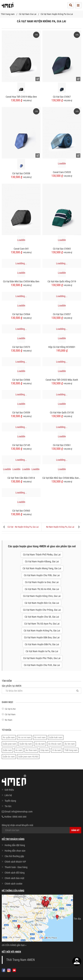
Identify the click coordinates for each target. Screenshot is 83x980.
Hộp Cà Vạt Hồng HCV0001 (61, 347)
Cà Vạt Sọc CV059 (21, 412)
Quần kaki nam (55, 737)
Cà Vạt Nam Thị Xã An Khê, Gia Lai (42, 589)
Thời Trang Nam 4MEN (20, 960)
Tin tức (8, 806)
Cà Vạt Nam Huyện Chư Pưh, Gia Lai (42, 665)
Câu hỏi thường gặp (14, 856)
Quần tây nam (26, 743)
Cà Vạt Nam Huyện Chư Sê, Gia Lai (42, 616)
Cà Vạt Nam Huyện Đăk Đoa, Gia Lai (41, 637)
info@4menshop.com (22, 811)
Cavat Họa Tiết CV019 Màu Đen (21, 96)
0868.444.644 (19, 816)
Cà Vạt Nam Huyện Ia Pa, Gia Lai (42, 651)
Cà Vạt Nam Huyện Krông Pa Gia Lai (57, 14)
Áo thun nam (31, 750)
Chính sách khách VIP (15, 861)
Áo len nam (70, 743)
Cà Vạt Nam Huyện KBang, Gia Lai (42, 561)
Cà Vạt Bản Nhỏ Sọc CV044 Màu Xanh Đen (61, 477)
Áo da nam (40, 743)
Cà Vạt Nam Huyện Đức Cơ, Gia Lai (42, 602)
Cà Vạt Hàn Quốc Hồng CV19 (62, 281)
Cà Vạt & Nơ (10, 709)
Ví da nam (56, 750)
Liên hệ (8, 795)
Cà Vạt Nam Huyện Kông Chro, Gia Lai (42, 596)
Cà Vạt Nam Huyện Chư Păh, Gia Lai (42, 575)
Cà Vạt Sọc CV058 (21, 173)
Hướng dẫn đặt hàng (15, 845)
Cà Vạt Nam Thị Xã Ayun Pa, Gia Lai (41, 623)
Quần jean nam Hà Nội (28, 756)
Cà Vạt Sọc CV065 (62, 248)
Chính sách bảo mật (14, 878)
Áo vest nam (40, 737)
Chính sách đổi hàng (15, 872)
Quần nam (7, 750)
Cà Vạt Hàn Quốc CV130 (62, 412)
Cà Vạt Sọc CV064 (21, 314)
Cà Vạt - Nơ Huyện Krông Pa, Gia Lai (23, 527)
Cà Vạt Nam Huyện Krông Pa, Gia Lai (42, 630)
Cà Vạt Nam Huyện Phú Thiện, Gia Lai (41, 658)
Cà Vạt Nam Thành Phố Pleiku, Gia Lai (42, 554)
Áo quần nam (9, 737)
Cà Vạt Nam (10, 714)
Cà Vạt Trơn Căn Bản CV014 (21, 477)
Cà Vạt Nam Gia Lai (27, 14)
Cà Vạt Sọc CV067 (62, 96)
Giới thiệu (9, 789)
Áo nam (18, 750)
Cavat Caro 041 (21, 248)
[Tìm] (77, 691)
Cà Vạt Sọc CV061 (62, 445)
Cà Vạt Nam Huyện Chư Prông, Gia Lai (42, 609)
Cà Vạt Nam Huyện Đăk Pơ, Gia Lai (42, 644)
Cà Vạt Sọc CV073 (21, 347)
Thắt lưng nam (70, 750)
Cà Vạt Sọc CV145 (21, 445)
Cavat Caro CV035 (62, 172)
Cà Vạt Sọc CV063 (21, 510)
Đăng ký (75, 830)
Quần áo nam (9, 756)
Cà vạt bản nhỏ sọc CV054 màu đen (21, 281)
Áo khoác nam (54, 743)
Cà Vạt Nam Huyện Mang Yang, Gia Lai (42, 568)
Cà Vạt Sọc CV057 (62, 314)
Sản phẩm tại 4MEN (41, 689)
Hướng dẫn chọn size (15, 850)
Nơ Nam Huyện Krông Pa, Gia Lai (60, 527)
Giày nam (44, 750)
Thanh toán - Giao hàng (16, 867)
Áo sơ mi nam (24, 737)
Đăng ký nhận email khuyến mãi (41, 828)
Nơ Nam (8, 720)
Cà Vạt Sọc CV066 (21, 379)
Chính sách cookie (13, 883)
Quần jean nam (9, 743)
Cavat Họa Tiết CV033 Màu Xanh (62, 379)
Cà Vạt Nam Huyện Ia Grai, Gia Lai (42, 582)
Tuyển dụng (10, 800)
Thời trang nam (8, 14)
